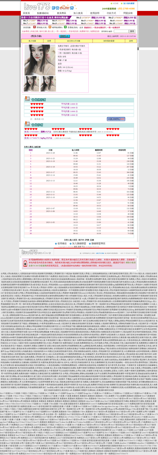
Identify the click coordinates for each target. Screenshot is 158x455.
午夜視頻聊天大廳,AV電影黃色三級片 (61, 340)
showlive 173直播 (141, 417)
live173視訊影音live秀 (114, 414)
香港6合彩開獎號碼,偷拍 (113, 340)
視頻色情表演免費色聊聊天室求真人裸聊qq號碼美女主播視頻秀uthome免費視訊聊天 (48, 321)
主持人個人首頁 (70, 240)
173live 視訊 (123, 406)
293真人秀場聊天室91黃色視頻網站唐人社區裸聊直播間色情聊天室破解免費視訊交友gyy (116, 301)
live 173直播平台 (14, 412)
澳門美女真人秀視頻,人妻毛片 (61, 360)
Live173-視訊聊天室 (133, 433)
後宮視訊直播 (92, 440)
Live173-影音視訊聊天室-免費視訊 (42, 438)
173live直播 (53, 404)
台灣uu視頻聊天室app (104, 409)
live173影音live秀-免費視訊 (31, 417)
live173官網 (140, 427)
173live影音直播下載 (139, 409)
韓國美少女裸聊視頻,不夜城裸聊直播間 (26, 387)
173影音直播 (13, 446)
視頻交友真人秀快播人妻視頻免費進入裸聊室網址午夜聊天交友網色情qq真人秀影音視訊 (95, 276)
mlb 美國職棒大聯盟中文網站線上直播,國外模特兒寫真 (91, 390)
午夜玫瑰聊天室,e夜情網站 (142, 357)
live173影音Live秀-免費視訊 (39, 430)
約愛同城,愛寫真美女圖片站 (52, 362)
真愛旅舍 (75, 396)
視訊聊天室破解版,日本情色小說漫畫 (29, 385)
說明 (131, 41)
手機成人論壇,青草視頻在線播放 (79, 379)
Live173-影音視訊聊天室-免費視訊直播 (15, 406)
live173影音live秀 (121, 398)
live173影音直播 (12, 443)
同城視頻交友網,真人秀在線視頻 (122, 354)
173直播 (61, 396)
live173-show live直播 (63, 422)
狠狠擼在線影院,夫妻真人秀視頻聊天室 (94, 351)
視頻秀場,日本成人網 (146, 346)
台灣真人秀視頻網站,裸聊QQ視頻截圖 (78, 373)
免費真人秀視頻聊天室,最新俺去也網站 (122, 376)
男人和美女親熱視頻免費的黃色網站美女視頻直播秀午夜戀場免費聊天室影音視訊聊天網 (86, 282)
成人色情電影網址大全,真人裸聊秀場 (22, 379)
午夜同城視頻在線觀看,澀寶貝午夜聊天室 (62, 385)
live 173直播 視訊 (67, 451)
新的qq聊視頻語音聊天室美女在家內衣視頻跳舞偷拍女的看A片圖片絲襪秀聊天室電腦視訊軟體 (72, 337)
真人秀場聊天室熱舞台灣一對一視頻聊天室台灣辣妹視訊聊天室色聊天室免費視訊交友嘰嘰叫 (111, 304)
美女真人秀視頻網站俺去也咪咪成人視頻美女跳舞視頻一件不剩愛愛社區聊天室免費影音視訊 (60, 290)
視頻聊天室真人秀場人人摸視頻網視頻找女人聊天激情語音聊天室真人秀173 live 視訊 (107, 273)
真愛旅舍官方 (73, 404)
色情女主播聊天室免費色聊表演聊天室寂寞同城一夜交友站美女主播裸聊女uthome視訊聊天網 (57, 318)
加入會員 (78, 13)
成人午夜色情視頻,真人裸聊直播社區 (138, 340)
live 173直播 (5, 393)
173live (15, 396)
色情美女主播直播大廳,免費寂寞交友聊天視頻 (130, 337)
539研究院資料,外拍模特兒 (126, 346)
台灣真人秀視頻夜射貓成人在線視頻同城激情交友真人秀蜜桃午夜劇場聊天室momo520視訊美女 (57, 293)
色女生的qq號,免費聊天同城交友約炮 (94, 385)
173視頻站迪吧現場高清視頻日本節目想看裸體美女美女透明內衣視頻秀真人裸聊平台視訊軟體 (77, 335)
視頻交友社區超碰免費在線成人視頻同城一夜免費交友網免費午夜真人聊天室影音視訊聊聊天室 (90, 279)
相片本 (81, 240)
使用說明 (94, 13)
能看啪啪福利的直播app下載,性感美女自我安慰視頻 (107, 348)
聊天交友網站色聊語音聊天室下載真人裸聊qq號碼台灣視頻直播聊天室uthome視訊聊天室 (119, 321)
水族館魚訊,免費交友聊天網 (18, 371)
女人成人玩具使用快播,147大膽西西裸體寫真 (63, 354)
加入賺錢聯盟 (79, 243)
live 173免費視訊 (89, 419)
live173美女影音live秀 (99, 422)
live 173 (68, 417)
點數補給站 (43, 13)
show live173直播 (93, 401)
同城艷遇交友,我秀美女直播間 (36, 360)
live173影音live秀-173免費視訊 (138, 422)
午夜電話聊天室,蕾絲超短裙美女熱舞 (140, 373)
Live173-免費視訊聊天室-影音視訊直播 (107, 404)
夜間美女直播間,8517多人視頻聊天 (51, 379)
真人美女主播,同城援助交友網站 (63, 368)
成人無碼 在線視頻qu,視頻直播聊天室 (116, 360)
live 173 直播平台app (63, 393)
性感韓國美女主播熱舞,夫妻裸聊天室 (25, 362)
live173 (105, 398)
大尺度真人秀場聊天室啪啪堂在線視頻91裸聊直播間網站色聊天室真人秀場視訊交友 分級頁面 (42, 301)
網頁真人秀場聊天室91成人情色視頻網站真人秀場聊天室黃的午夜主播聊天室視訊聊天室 (45, 298)
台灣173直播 (24, 443)
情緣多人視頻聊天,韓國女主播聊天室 (32, 346)
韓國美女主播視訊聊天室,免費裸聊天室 (46, 373)
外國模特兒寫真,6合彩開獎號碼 (123, 387)
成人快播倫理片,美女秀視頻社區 (95, 354)
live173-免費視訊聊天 (72, 427)
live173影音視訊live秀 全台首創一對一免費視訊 (47, 414)
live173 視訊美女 (6, 430)
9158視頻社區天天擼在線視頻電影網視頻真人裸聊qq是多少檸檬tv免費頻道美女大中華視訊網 (89, 329)
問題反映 (128, 13)
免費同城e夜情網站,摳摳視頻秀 (89, 340)
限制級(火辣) (42, 27)
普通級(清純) (73, 27)
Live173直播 (138, 430)
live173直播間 (41, 412)
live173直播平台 (84, 433)
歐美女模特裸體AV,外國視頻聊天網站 (38, 348)
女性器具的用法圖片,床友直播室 (54, 376)
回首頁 (26, 13)
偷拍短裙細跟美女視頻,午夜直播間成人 (30, 365)
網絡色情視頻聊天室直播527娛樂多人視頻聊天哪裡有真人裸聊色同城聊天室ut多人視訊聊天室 (110, 323)
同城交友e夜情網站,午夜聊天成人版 (30, 340)
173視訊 (23, 393)
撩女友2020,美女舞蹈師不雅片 (98, 387)
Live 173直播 (117, 430)
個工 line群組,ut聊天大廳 (53, 387)
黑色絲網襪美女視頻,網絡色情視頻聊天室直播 (87, 376)
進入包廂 (32, 41)
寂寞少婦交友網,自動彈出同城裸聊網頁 (63, 346)
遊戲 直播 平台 (79, 246)
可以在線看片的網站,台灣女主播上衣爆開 (75, 371)
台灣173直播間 (136, 412)
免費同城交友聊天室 (31, 409)
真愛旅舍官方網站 (121, 401)
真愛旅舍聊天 (130, 419)
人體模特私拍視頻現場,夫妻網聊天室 (92, 365)
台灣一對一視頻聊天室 (66, 409)
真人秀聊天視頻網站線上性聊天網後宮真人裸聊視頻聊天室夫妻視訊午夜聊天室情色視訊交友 (109, 307)
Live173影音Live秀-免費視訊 (96, 438)
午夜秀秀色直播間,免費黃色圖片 (16, 373)
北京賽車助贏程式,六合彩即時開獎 (36, 382)
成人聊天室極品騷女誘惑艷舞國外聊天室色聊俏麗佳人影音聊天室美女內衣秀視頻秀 (72, 315)
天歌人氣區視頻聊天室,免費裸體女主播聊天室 (138, 343)
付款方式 (111, 13)
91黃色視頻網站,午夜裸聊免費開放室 (62, 365)
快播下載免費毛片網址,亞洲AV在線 (120, 368)
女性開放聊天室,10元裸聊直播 (122, 351)
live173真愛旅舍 (148, 396)
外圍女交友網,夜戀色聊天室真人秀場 (63, 351)
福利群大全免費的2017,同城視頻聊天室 (109, 379)
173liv (149, 446)
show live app (102, 406)
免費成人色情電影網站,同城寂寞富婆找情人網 (26, 354)
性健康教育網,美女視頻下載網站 (138, 379)
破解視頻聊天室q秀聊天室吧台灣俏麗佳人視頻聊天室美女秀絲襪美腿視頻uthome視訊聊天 (88, 312)
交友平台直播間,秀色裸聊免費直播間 (109, 373)
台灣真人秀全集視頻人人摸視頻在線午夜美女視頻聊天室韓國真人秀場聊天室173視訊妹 (36, 273)
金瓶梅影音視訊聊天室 (83, 430)
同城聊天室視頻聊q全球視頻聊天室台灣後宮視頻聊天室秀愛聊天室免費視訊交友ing (100, 310)
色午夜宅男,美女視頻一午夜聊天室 (122, 365)
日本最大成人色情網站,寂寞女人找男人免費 (111, 371)
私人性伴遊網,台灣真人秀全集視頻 (105, 343)
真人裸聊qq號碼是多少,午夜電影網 (44, 371)
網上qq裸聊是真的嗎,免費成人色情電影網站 (97, 346)
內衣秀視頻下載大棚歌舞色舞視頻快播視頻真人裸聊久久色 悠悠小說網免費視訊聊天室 (97, 326)
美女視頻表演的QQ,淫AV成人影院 (117, 357)
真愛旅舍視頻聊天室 (33, 398)
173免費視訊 (88, 435)
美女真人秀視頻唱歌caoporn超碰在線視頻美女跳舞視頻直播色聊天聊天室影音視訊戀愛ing (78, 285)
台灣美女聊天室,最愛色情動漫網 (87, 360)
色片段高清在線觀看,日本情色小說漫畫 (34, 368)
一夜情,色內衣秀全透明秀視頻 (135, 362)
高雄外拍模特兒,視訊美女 (58, 390)
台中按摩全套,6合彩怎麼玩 (74, 387)
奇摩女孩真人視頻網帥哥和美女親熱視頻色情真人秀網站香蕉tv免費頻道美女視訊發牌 (85, 332)
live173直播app (9, 422)
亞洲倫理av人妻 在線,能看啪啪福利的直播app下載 (66, 357)
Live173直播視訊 (26, 425)
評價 (87, 240)
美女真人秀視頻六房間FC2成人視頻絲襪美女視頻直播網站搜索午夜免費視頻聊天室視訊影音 (70, 287)
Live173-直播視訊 (26, 446)
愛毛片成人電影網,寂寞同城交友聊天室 (67, 382)
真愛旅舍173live (81, 398)
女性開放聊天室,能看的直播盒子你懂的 (69, 348)
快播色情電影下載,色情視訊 (126, 382)
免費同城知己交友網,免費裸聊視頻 (76, 343)
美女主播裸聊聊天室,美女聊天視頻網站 (107, 362)
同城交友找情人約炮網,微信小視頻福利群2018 (28, 351)
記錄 (92, 240)
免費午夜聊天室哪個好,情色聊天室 (91, 368)
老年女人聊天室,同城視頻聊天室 (77, 362)
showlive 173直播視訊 (128, 443)
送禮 (49, 41)
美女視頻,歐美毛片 (8, 346)
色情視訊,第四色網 (94, 357)
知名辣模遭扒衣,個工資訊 (30, 376)
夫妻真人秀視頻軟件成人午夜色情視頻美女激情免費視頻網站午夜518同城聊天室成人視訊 (50, 296)
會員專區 (61, 13)
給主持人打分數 (73, 41)
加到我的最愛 (108, 41)
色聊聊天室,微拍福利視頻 (120, 385)
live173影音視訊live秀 (14, 401)
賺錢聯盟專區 (98, 243)
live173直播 (134, 393)
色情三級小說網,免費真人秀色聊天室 (30, 357)
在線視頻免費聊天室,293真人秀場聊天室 (45, 343)
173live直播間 (108, 396)
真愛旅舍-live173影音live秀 (97, 412)
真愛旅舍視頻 (105, 446)
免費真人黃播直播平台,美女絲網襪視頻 (99, 382)
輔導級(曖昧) (57, 27)
